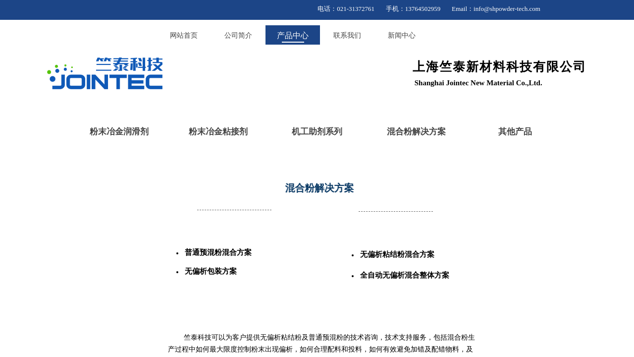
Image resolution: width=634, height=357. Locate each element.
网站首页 (184, 35)
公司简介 (238, 35)
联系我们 (347, 35)
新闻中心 (402, 35)
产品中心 (293, 35)
